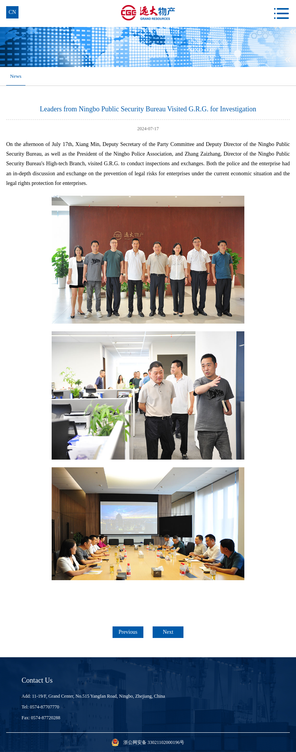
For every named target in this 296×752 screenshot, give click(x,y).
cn (12, 12)
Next (168, 632)
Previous (128, 632)
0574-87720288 (45, 717)
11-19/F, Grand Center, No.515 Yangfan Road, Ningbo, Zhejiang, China (98, 696)
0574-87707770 (44, 707)
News (16, 76)
